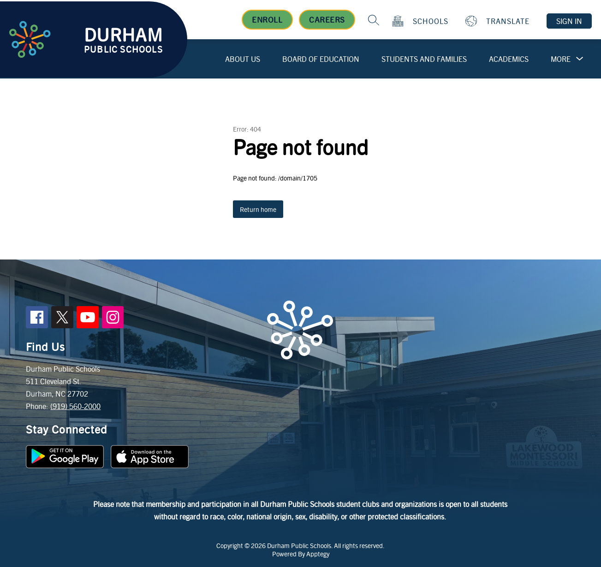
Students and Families (424, 59)
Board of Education (320, 59)
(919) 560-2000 (75, 406)
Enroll (267, 19)
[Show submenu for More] (561, 59)
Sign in (569, 21)
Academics (509, 59)
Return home (258, 209)
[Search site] (373, 19)
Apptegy (317, 553)
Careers (327, 19)
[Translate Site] (498, 21)
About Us (242, 59)
